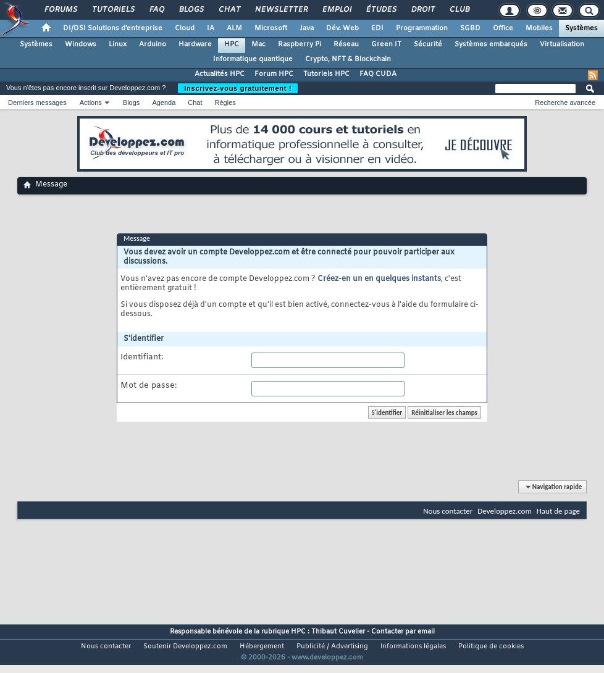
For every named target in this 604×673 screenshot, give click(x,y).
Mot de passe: (148, 386)
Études (380, 10)
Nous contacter (447, 511)
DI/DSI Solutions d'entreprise (112, 28)
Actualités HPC (220, 74)
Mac (258, 44)
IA (210, 28)
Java (307, 28)
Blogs (190, 10)
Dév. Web (342, 28)
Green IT (386, 44)
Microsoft (270, 28)
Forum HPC (273, 74)
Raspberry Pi (299, 44)
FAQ (156, 10)
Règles (225, 102)
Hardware (195, 44)
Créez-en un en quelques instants (379, 279)
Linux (118, 44)
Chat (229, 10)
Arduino (152, 44)
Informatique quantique (253, 59)
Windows (80, 44)
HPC (231, 44)
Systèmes (581, 28)
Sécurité (428, 44)
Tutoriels (112, 10)
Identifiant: (141, 357)
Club (459, 10)
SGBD (470, 28)
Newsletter (280, 10)
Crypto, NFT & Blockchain (348, 59)
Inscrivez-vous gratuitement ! (238, 88)
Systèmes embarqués (491, 44)
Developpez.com (504, 511)
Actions (91, 102)
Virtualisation (562, 44)
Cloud (185, 28)
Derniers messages (37, 102)
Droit (422, 10)
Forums (60, 10)
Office (503, 28)
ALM (234, 28)
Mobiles (539, 28)
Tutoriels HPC (326, 74)
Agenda (163, 102)
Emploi (336, 10)
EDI (377, 28)
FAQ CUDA (377, 74)
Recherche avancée (565, 102)
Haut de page (558, 511)
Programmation (422, 28)
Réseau (346, 44)
